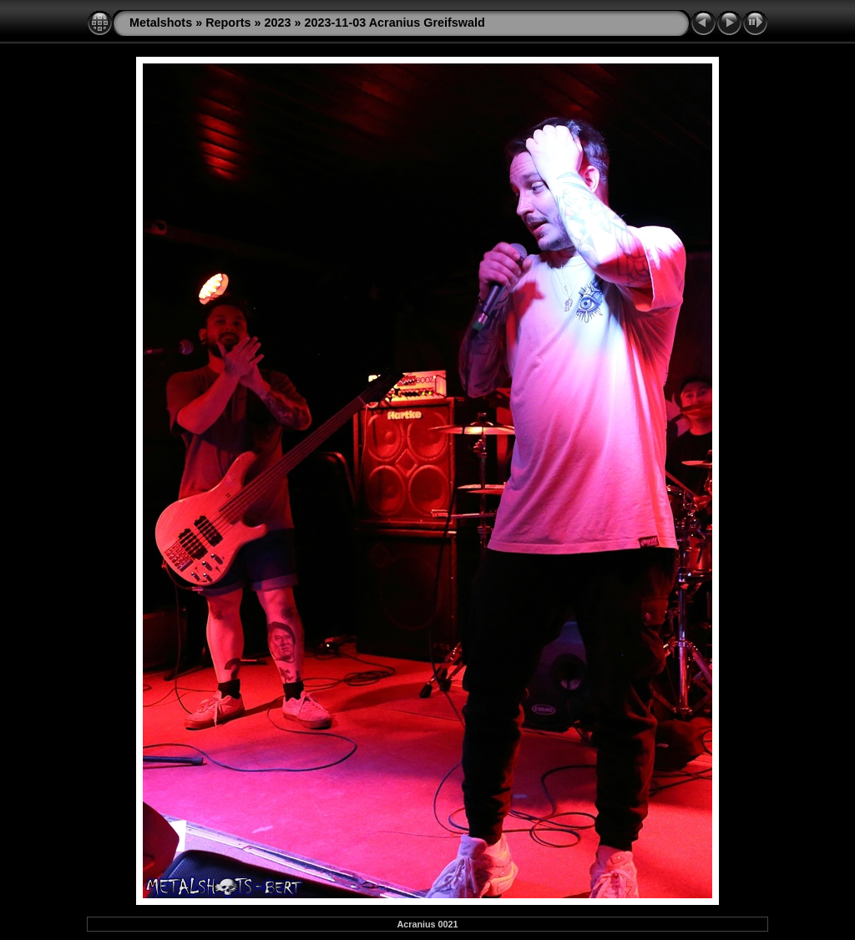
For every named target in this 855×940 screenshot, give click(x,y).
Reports (227, 22)
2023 (278, 22)
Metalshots (160, 22)
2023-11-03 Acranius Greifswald (395, 22)
